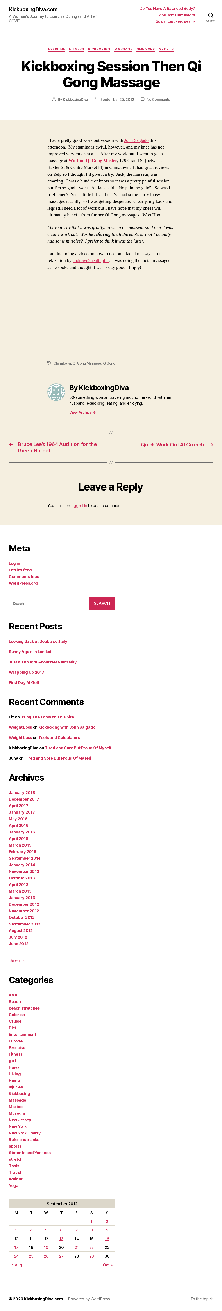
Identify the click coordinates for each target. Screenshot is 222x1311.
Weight (15, 1178)
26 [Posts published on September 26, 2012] (46, 1256)
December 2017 (24, 799)
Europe (15, 1040)
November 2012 (24, 910)
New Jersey (20, 1119)
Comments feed (24, 576)
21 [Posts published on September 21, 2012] (77, 1247)
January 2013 (22, 897)
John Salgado (136, 140)
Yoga (13, 1185)
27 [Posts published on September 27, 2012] (61, 1256)
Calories (17, 1014)
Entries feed (20, 569)
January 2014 (22, 864)
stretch (16, 1159)
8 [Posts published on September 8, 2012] (91, 1230)
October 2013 (22, 877)
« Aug (16, 1264)
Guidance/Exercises (173, 21)
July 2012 (18, 937)
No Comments (158, 99)
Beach (15, 1001)
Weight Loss (20, 727)
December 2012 (24, 904)
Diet (12, 1027)
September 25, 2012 (117, 99)
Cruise (15, 1021)
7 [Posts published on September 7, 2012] (76, 1230)
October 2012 (22, 917)
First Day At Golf (24, 682)
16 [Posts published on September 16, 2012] (107, 1238)
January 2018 (22, 792)
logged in (79, 505)
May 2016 (18, 818)
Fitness (76, 49)
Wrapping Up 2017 (26, 672)
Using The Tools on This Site (47, 716)
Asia (13, 994)
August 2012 (21, 930)
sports (167, 49)
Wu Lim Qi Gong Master (92, 161)
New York (146, 49)
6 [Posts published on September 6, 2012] (61, 1230)
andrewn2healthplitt (91, 261)
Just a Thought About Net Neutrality (43, 661)
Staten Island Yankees (29, 1152)
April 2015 (18, 838)
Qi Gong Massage (87, 363)
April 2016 (18, 825)
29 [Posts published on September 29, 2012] (91, 1256)
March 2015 (20, 845)
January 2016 (22, 831)
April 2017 (18, 805)
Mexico (15, 1106)
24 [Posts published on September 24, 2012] (16, 1256)
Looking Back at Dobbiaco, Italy (38, 641)
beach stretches (24, 1008)
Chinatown (62, 363)
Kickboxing (99, 49)
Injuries (16, 1086)
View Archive (82, 412)
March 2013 (20, 891)
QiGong (109, 363)
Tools (14, 1165)
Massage (124, 49)
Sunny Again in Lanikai (30, 651)
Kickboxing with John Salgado (66, 727)
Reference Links (24, 1139)
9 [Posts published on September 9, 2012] (107, 1230)
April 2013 (18, 884)
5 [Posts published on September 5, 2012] (46, 1230)
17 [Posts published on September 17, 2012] (16, 1247)
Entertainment (22, 1034)
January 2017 (22, 812)
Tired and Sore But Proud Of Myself (78, 747)
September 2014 (25, 858)
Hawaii (15, 1067)
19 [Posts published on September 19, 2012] (46, 1247)
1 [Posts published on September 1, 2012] (91, 1221)
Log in (14, 563)
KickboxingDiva (75, 99)
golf (12, 1060)
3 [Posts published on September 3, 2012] (16, 1230)
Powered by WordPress (89, 1298)
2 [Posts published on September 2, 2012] (107, 1221)
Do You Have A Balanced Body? (167, 8)
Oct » (108, 1264)
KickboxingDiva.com (33, 9)
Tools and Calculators (176, 15)
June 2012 (19, 943)
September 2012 (24, 923)
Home (14, 1080)
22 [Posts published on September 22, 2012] (92, 1247)
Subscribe (17, 960)
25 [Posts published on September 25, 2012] (31, 1256)
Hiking (15, 1073)
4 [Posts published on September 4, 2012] (31, 1230)
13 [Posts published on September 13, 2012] (61, 1238)
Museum (17, 1113)
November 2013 (24, 871)
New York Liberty (25, 1132)
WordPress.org (23, 583)
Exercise (55, 49)
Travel (15, 1172)
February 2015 (22, 851)
